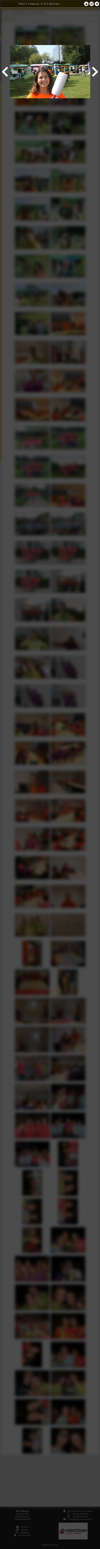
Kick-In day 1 (54, 3)
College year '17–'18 (37, 3)
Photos (22, 3)
